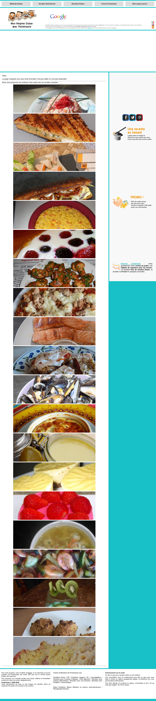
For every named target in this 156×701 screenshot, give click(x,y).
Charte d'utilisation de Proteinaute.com (67, 673)
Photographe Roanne (61, 689)
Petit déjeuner (85, 679)
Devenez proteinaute (131, 264)
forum (30, 673)
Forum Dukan (66, 682)
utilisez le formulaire (42, 678)
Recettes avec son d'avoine (80, 681)
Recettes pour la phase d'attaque (65, 679)
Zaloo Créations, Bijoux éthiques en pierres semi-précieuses (77, 687)
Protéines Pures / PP (61, 677)
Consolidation (96, 677)
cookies (89, 28)
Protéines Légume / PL (80, 677)
